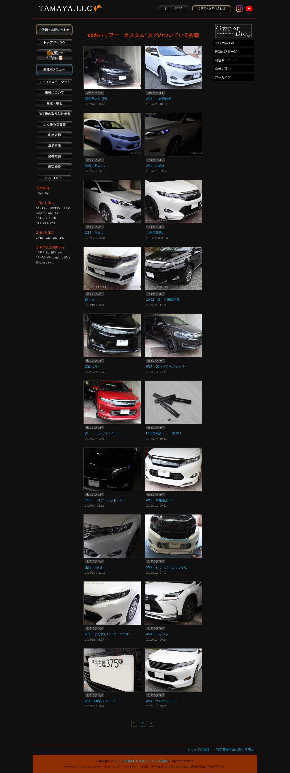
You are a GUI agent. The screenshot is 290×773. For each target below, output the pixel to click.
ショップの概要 (199, 749)
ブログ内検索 (224, 43)
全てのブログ (94, 93)
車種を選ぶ (223, 69)
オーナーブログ (173, 8)
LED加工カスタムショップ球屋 (145, 761)
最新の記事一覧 (226, 51)
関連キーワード (226, 60)
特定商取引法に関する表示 (235, 749)
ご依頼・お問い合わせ (211, 8)
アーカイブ (223, 77)
